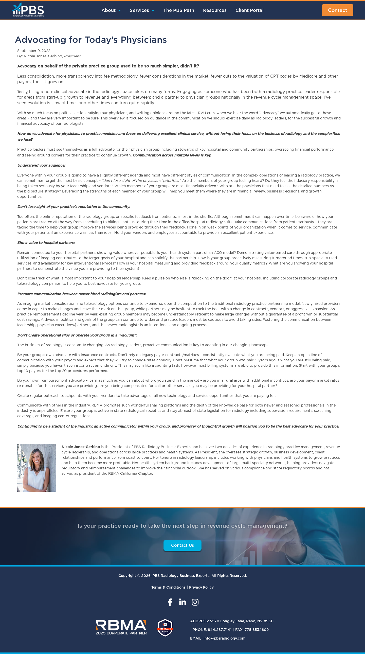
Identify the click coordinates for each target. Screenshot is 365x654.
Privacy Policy (201, 587)
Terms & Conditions (168, 587)
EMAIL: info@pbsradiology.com (217, 638)
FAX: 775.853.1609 (252, 629)
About (111, 10)
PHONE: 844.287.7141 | (213, 629)
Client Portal (249, 10)
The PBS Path (178, 10)
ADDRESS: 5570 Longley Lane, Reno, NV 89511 (232, 621)
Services (142, 10)
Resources (215, 10)
